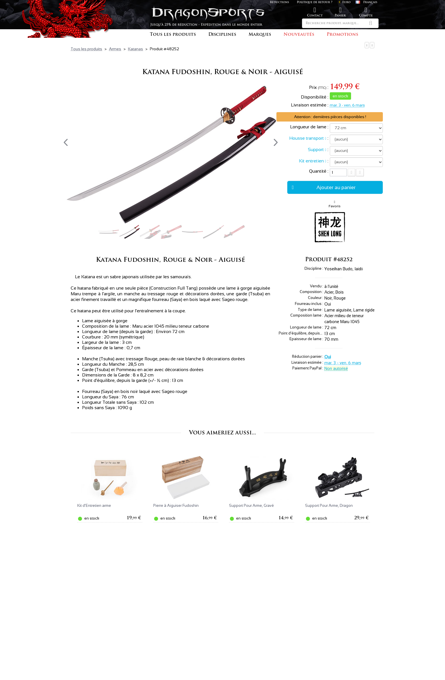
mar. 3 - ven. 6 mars (347, 105)
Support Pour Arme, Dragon (329, 505)
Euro (344, 2)
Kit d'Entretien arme (94, 505)
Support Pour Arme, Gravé (251, 505)
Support (316, 149)
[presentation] (65, 142)
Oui (327, 357)
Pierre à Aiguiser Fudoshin (176, 505)
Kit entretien (311, 160)
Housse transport (306, 138)
